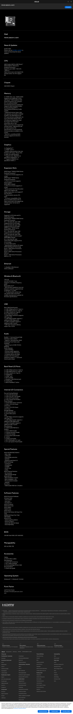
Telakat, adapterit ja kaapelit (24, 695)
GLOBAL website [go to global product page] (17, 50)
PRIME (19, 651)
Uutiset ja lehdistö (40, 662)
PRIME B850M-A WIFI (8, 5)
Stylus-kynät (21, 699)
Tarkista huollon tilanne (41, 691)
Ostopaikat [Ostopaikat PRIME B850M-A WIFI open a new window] (68, 7)
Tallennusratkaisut (22, 662)
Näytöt (2, 677)
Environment (56, 658)
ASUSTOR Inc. (39, 664)
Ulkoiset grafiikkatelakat (24, 658)
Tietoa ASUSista (40, 656)
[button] (1, 1)
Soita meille (39, 679)
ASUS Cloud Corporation (42, 668)
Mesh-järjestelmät (22, 672)
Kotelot (2, 695)
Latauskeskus (39, 683)
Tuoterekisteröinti (40, 681)
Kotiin (2, 662)
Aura (55, 681)
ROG (55, 670)
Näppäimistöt (21, 681)
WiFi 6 (20, 668)
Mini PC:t (3, 685)
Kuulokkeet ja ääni (22, 685)
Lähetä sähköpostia (41, 676)
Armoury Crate (57, 679)
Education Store (57, 666)
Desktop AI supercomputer (24, 674)
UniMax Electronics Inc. (41, 670)
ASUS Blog (56, 676)
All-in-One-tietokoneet (6, 679)
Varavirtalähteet (22, 697)
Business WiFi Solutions (23, 676)
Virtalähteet (21, 656)
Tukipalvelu (39, 674)
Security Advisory (40, 687)
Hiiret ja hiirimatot (22, 683)
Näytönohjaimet (4, 693)
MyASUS (38, 689)
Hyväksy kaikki (66, 711)
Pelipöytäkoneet (4, 683)
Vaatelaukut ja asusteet (23, 689)
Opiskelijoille (4, 670)
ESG (37, 660)
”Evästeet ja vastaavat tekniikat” (20, 708)
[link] (36, 1)
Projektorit (3, 687)
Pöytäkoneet (4, 681)
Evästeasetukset (43, 711)
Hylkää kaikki (54, 711)
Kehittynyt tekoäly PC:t (59, 664)
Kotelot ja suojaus (22, 691)
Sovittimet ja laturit (22, 693)
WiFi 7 (20, 666)
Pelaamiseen (3, 664)
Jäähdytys (3, 697)
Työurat (38, 658)
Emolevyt (3, 691)
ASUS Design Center (58, 668)
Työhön (2, 666)
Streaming (21, 687)
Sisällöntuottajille (4, 668)
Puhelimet (3, 658)
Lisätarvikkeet (4, 672)
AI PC (55, 662)
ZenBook (56, 674)
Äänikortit (21, 660)
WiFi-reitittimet (22, 670)
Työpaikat (39, 666)
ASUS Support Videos (41, 685)
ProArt (55, 672)
